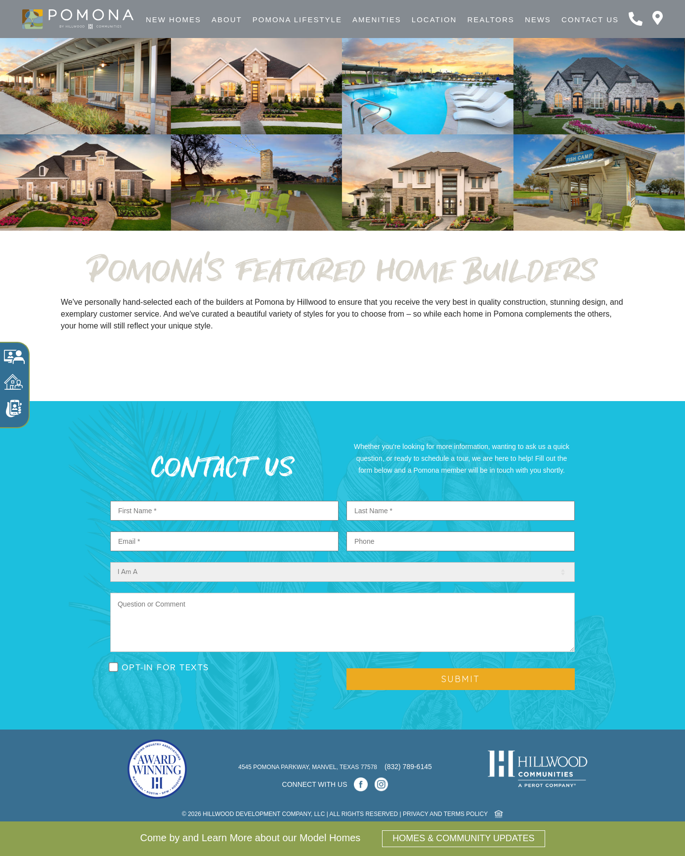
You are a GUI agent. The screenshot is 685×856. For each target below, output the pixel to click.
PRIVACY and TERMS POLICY (445, 814)
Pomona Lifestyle (297, 19)
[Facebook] (361, 784)
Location (434, 19)
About (227, 19)
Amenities (376, 19)
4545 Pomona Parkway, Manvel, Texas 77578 (308, 767)
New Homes (173, 19)
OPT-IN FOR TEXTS (166, 667)
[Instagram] (381, 784)
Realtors (490, 19)
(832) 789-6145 (408, 767)
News (538, 19)
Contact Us (590, 19)
